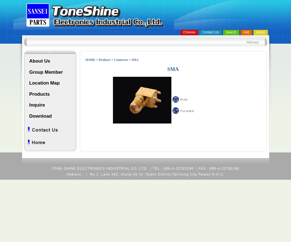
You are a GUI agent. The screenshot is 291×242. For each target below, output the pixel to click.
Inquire (37, 105)
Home (260, 32)
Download (40, 116)
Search (231, 32)
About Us (39, 61)
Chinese (189, 32)
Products (39, 94)
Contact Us (210, 32)
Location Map (44, 83)
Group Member (46, 72)
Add (246, 32)
